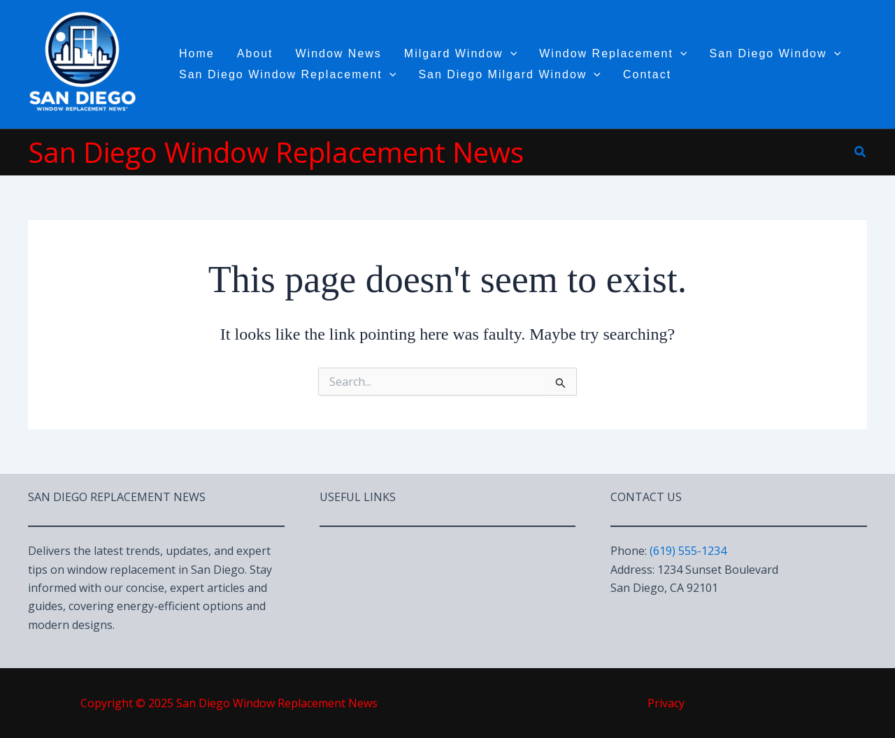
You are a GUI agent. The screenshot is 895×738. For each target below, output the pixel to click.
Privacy (666, 703)
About (255, 53)
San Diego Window (774, 53)
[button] (860, 152)
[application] (510, 53)
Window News (339, 53)
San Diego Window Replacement (287, 74)
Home (197, 53)
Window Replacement (613, 53)
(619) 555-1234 (688, 550)
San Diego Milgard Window (509, 74)
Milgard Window (460, 53)
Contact (647, 74)
